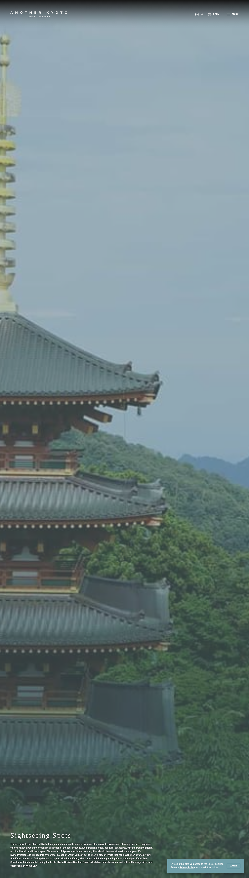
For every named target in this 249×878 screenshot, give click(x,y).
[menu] (215, 14)
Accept (233, 866)
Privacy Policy (187, 867)
